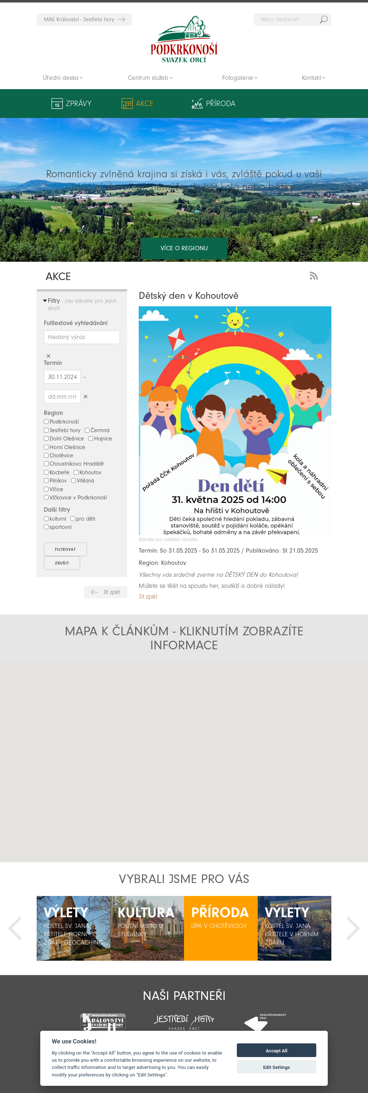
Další (353, 928)
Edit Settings (276, 1067)
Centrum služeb (148, 78)
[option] (73, 928)
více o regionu (184, 219)
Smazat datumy (85, 396)
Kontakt (311, 78)
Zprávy (78, 103)
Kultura (250, 103)
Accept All (277, 1050)
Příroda (163, 103)
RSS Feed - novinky (315, 275)
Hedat (324, 19)
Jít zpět (112, 592)
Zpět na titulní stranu (184, 39)
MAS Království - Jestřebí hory (79, 19)
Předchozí (15, 928)
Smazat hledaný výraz (48, 356)
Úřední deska (60, 78)
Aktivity (299, 103)
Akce (120, 103)
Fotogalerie (237, 78)
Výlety (207, 103)
